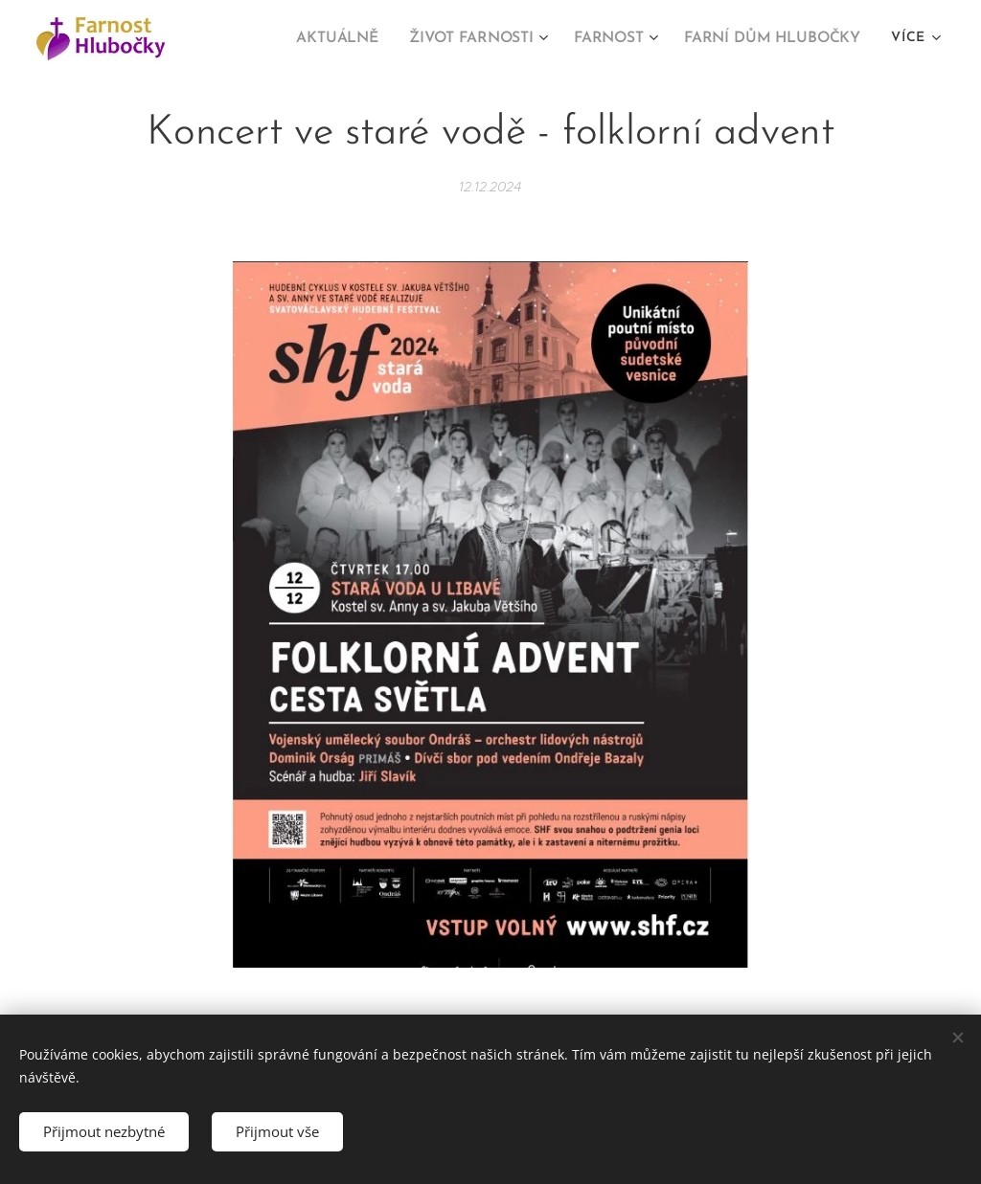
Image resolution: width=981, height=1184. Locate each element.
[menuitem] (355, 39)
